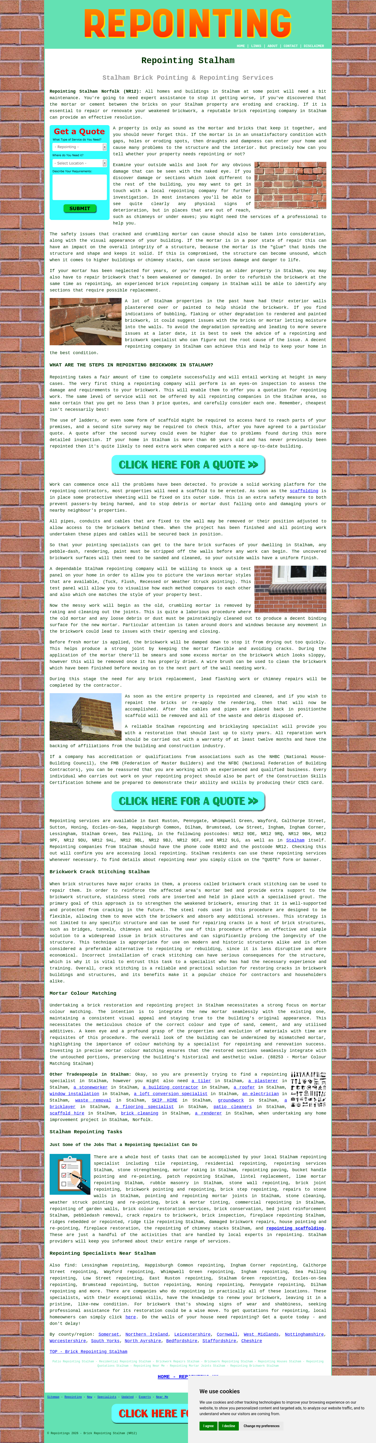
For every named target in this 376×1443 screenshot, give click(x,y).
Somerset (109, 1334)
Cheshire (251, 1341)
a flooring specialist (144, 1106)
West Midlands (261, 1334)
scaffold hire (67, 1113)
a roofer (244, 1087)
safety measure (287, 497)
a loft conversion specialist (171, 1093)
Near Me (162, 1397)
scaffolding (304, 491)
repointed (61, 446)
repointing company (148, 346)
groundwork (231, 1100)
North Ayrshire (143, 1341)
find (69, 1265)
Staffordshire (219, 1341)
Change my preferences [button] (261, 1426)
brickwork (275, 307)
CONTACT (291, 46)
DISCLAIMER (314, 46)
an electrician (260, 1093)
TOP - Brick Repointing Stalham (88, 1351)
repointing (263, 111)
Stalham (295, 840)
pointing (301, 527)
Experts (145, 1397)
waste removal (93, 1100)
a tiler (201, 1081)
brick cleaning (139, 1113)
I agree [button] (208, 1426)
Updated (128, 1397)
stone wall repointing (258, 1183)
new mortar (105, 625)
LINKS (256, 46)
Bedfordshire (181, 1341)
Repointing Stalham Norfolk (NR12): (95, 91)
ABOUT (273, 46)
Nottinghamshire (304, 1334)
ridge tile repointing (155, 1221)
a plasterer (263, 1081)
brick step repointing (248, 1189)
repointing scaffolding (295, 1228)
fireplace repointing (276, 1215)
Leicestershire (192, 1334)
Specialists (106, 1397)
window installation (74, 1093)
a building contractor (170, 1087)
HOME (241, 46)
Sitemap (53, 1397)
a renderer (208, 1113)
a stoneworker (90, 1087)
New (89, 1397)
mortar (217, 134)
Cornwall (227, 1334)
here (130, 1317)
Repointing (63, 377)
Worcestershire (68, 1341)
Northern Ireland (146, 1334)
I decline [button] (228, 1426)
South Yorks (105, 1341)
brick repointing (177, 283)
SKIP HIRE (164, 1100)
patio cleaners (233, 1106)
